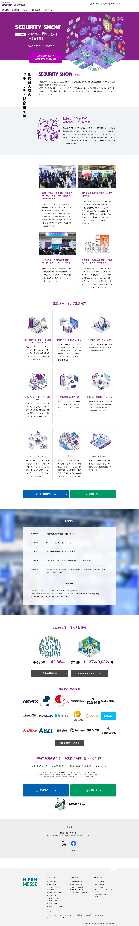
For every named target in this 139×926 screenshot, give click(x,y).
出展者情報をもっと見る (71, 743)
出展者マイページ (115, 4)
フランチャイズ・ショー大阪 (80, 892)
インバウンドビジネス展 (55, 906)
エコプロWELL (99, 887)
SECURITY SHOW (53, 895)
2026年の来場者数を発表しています (58, 543)
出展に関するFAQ (91, 804)
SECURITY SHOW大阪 (78, 890)
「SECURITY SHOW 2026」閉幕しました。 (61, 534)
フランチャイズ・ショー (55, 901)
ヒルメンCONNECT (54, 898)
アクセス (25, 10)
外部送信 (78, 915)
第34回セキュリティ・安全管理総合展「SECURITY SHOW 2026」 (69, 561)
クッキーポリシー (65, 915)
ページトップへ (113, 868)
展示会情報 (5, 10)
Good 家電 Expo (53, 890)
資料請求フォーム (53, 494)
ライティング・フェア (55, 887)
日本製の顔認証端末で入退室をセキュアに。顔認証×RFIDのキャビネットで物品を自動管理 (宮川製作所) (63, 594)
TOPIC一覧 (71, 583)
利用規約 (88, 915)
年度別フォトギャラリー (92, 673)
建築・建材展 (52, 884)
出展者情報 (15, 10)
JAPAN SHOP (52, 881)
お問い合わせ (95, 4)
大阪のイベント (75, 878)
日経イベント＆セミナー (55, 918)
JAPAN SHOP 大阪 (77, 881)
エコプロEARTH (99, 881)
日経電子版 (98, 915)
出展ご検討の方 (36, 10)
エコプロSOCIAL (99, 884)
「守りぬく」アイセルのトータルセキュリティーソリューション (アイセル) (54, 591)
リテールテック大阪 (77, 887)
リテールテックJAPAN (55, 892)
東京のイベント (52, 878)
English (105, 4)
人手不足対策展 (53, 903)
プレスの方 (48, 10)
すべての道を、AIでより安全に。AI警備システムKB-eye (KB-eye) (51, 597)
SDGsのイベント (99, 878)
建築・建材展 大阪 (77, 884)
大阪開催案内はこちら (47, 57)
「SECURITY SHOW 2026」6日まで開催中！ (61, 552)
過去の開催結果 (55, 673)
